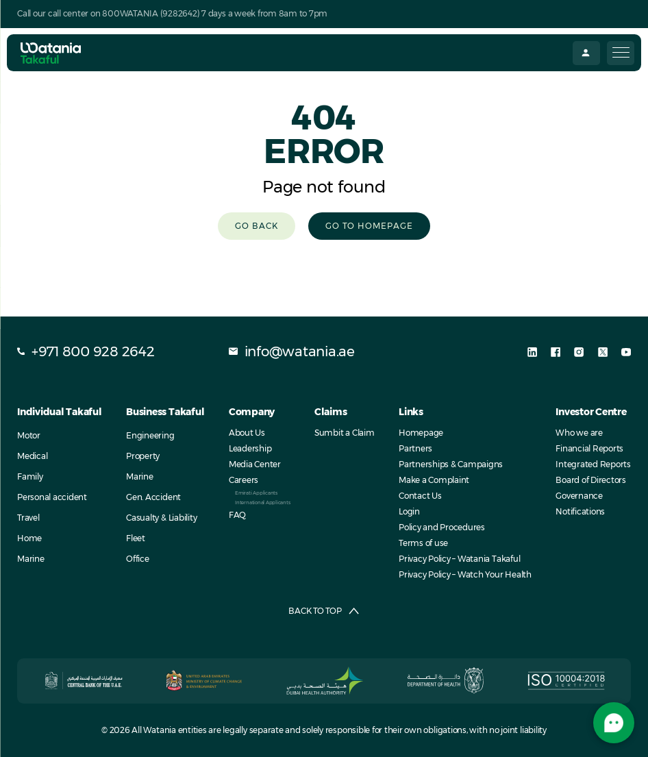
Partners (415, 448)
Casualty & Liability (161, 517)
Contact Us (420, 496)
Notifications (580, 511)
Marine (31, 559)
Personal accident (52, 497)
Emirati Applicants (256, 493)
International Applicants (262, 502)
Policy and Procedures (442, 527)
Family (30, 476)
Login (409, 511)
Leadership (250, 448)
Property (143, 456)
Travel (28, 517)
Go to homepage (369, 226)
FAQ (237, 515)
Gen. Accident (153, 497)
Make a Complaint (434, 480)
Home (29, 538)
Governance (579, 496)
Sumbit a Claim (344, 432)
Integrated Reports (593, 464)
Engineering (150, 435)
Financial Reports (589, 448)
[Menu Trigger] (620, 53)
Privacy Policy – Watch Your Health (465, 574)
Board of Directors (591, 480)
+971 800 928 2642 (86, 351)
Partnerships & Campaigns (451, 464)
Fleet (135, 538)
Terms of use (423, 543)
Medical (32, 456)
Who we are (579, 432)
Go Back (256, 226)
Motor (28, 435)
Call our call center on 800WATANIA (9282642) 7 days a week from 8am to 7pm (172, 13)
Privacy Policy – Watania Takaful (459, 559)
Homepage (421, 432)
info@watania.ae (292, 351)
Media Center (255, 464)
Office (137, 559)
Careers (243, 480)
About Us (247, 432)
